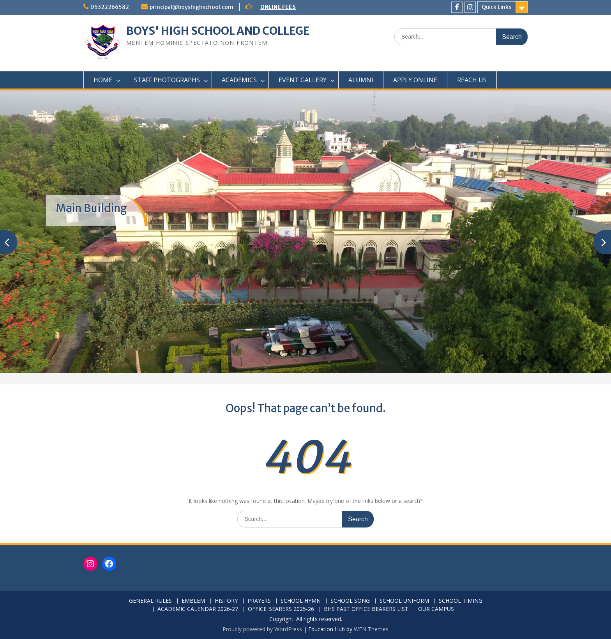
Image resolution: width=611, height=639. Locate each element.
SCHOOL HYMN (301, 601)
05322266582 (109, 7)
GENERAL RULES (150, 601)
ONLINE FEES (278, 7)
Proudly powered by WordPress (262, 629)
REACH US (472, 80)
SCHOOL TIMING (460, 601)
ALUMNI (360, 80)
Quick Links (496, 7)
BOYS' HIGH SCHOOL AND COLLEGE (218, 31)
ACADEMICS (239, 80)
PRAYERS (259, 601)
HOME (103, 80)
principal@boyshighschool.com (191, 7)
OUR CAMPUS (436, 609)
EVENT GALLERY (303, 80)
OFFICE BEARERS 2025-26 (281, 609)
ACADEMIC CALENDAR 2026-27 (197, 609)
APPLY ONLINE (415, 80)
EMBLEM (193, 601)
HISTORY (226, 601)
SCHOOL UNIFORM (404, 601)
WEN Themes (371, 629)
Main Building (91, 208)
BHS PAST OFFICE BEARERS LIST (366, 609)
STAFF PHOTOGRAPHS (167, 80)
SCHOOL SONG (350, 601)
